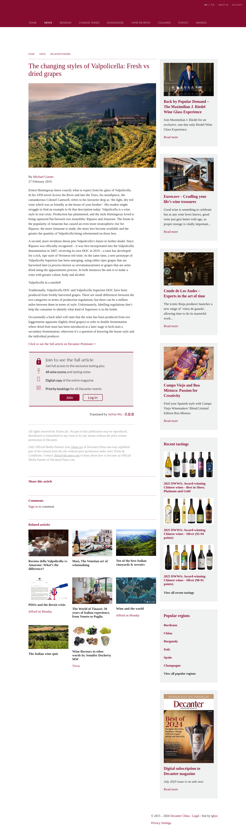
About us (223, 4)
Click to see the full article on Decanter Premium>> (62, 344)
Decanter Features (60, 54)
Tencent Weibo (45, 488)
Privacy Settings (161, 823)
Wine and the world (130, 608)
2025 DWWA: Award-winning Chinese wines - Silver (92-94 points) (184, 534)
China (168, 633)
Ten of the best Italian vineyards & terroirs (131, 563)
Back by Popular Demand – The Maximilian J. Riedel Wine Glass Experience (186, 106)
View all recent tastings (181, 592)
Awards (201, 23)
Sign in (33, 506)
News (48, 23)
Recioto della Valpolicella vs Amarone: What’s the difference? (47, 565)
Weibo (30, 488)
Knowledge (115, 23)
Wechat (37, 488)
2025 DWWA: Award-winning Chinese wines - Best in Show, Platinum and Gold (184, 487)
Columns (164, 23)
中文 (212, 4)
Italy (167, 649)
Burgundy (171, 641)
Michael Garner (43, 177)
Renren (60, 488)
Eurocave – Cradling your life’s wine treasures (185, 199)
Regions (65, 23)
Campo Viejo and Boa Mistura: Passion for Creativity (182, 390)
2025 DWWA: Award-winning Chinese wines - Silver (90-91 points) (184, 580)
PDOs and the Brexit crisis (46, 605)
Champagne (172, 665)
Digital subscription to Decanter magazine (182, 771)
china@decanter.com (67, 455)
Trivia (76, 666)
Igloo (214, 816)
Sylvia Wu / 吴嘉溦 (121, 414)
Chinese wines (89, 23)
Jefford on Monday (40, 611)
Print (80, 488)
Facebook (74, 488)
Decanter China (123, 11)
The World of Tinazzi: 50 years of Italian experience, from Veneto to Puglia (91, 613)
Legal (195, 816)
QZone (53, 488)
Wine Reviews (140, 23)
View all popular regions (182, 673)
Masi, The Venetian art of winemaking (90, 563)
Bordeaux (170, 625)
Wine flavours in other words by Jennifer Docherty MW (91, 655)
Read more (173, 137)
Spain (168, 657)
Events (183, 23)
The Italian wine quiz (43, 654)
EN (205, 4)
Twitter (68, 488)
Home (33, 23)
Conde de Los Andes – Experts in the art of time (184, 293)
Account (237, 4)
